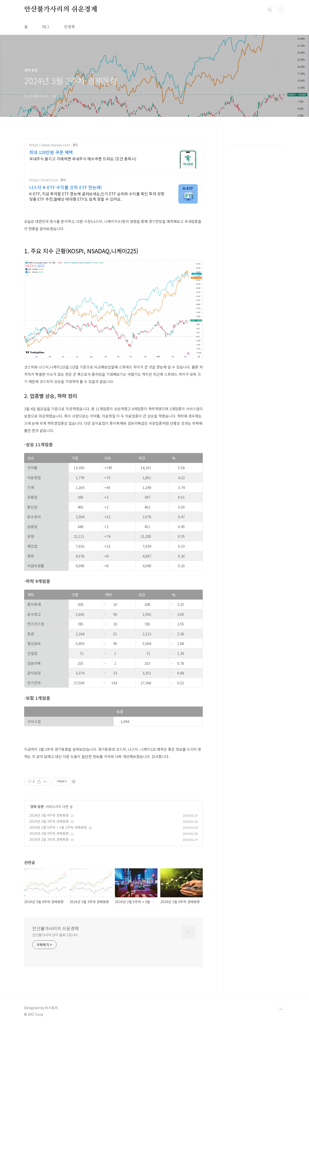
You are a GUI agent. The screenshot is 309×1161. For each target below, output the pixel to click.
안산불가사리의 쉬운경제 (60, 9)
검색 (270, 9)
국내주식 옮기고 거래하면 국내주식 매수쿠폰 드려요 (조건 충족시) (82, 158)
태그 (45, 26)
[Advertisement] (113, 799)
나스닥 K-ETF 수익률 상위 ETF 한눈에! (65, 187)
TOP (281, 1077)
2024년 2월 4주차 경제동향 (49, 901)
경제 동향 (37, 874)
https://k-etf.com (43, 180)
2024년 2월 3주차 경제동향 (49, 907)
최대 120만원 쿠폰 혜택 (51, 152)
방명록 (69, 26)
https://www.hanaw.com (49, 145)
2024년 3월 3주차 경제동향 (49, 888)
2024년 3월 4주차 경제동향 (49, 882)
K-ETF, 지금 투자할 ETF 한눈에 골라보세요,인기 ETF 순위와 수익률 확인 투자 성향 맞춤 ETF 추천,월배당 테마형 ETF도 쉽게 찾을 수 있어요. (96, 196)
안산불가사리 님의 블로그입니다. (55, 1002)
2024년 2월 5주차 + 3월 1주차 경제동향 (58, 894)
